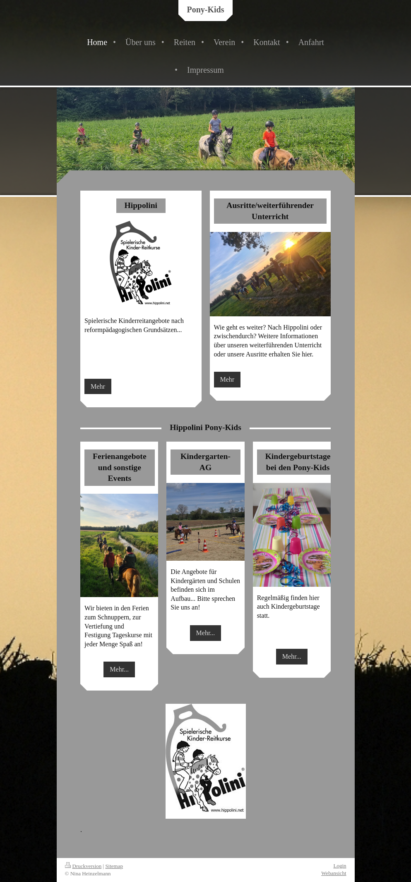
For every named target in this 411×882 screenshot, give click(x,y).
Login (339, 866)
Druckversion (83, 866)
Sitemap (114, 866)
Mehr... (119, 669)
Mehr (98, 386)
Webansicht (333, 873)
